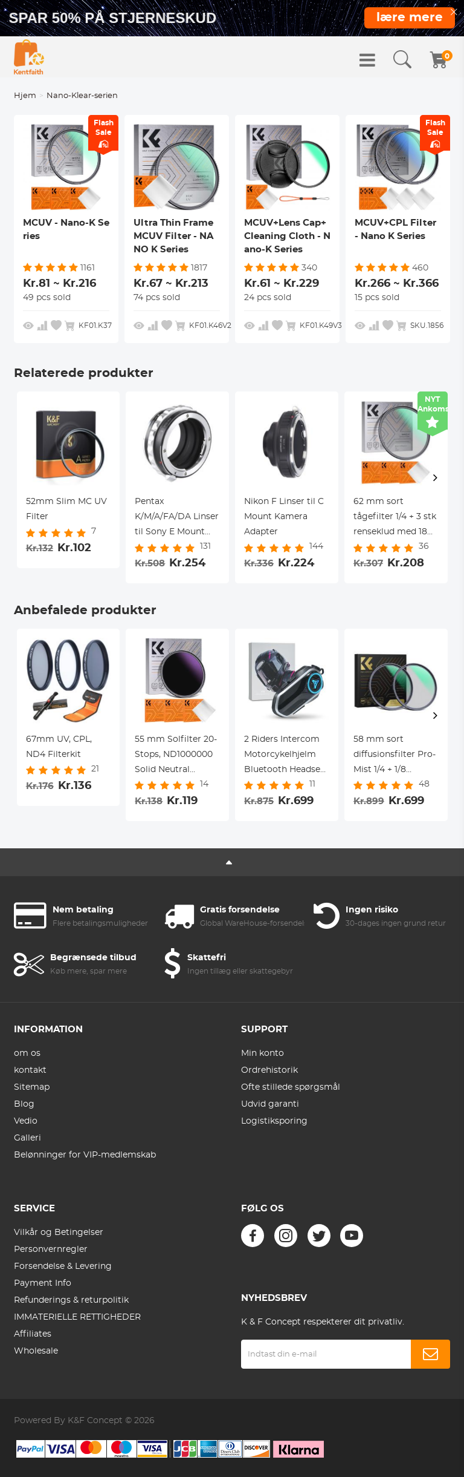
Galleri (27, 1138)
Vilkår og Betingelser (58, 1232)
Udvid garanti (270, 1104)
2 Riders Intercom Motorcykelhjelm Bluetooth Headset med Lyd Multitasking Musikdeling (284, 756)
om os (27, 1053)
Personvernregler (51, 1249)
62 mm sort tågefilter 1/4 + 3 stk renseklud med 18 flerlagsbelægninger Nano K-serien (396, 518)
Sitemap (32, 1087)
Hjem (25, 96)
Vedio (25, 1121)
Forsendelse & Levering (63, 1266)
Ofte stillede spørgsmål (290, 1087)
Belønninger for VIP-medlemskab (85, 1155)
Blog (24, 1104)
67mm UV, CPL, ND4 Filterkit (59, 747)
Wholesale (36, 1351)
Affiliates (32, 1334)
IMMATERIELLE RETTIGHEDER (77, 1317)
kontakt (30, 1070)
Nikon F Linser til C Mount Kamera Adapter (284, 516)
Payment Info (42, 1283)
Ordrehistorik (269, 1070)
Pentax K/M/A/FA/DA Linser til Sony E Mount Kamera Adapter (177, 518)
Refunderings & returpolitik (71, 1300)
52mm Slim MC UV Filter (66, 509)
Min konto (262, 1053)
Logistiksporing (274, 1121)
